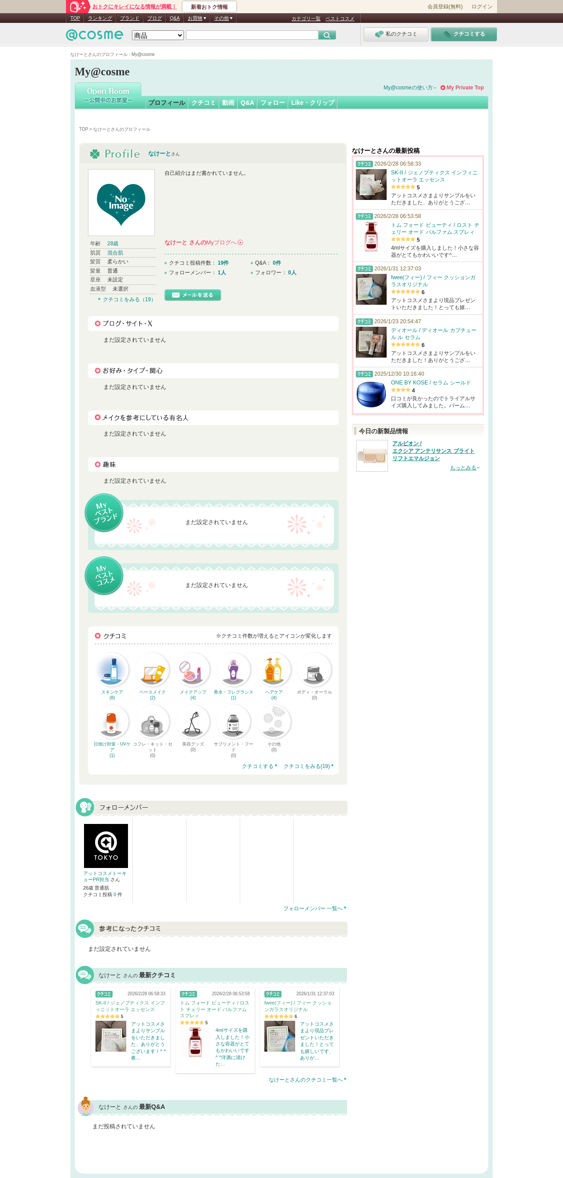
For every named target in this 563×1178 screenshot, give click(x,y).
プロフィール (166, 102)
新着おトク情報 (209, 7)
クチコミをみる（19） (129, 299)
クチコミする (258, 766)
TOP (75, 18)
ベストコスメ (340, 18)
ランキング (100, 18)
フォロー (272, 102)
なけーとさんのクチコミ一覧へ (306, 1080)
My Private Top (465, 88)
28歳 (112, 243)
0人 (292, 273)
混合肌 (115, 253)
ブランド (129, 18)
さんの (204, 242)
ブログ (154, 18)
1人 (222, 273)
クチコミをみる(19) (307, 766)
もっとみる (463, 468)
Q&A (175, 18)
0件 (277, 263)
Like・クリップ (312, 102)
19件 (223, 263)
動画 (228, 102)
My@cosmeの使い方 (408, 88)
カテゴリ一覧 (306, 18)
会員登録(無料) (445, 7)
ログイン (482, 7)
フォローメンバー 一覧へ (313, 908)
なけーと (159, 153)
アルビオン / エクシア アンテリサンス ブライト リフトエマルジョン (433, 451)
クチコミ (203, 102)
